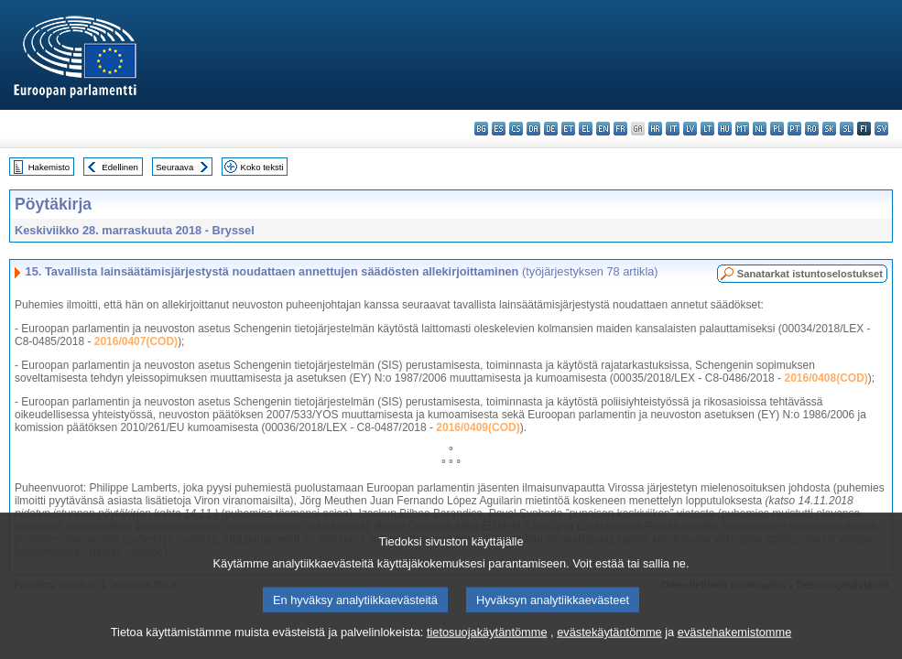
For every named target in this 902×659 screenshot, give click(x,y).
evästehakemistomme (734, 647)
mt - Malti (742, 128)
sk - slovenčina (829, 128)
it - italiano (672, 128)
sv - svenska (881, 128)
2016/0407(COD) (136, 341)
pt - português (794, 128)
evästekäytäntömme (609, 647)
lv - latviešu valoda (690, 128)
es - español (498, 128)
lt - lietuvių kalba (707, 128)
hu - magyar (725, 128)
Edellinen (119, 167)
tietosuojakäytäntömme (487, 647)
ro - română (812, 128)
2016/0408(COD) (825, 378)
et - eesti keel (568, 128)
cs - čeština (516, 128)
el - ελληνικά (585, 128)
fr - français (620, 128)
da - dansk (533, 128)
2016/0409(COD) (477, 427)
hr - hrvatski (655, 128)
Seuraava (174, 167)
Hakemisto (49, 167)
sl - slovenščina (846, 128)
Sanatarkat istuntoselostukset (810, 273)
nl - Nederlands (759, 128)
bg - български (481, 128)
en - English (603, 128)
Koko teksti (262, 167)
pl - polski (777, 128)
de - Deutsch (551, 128)
